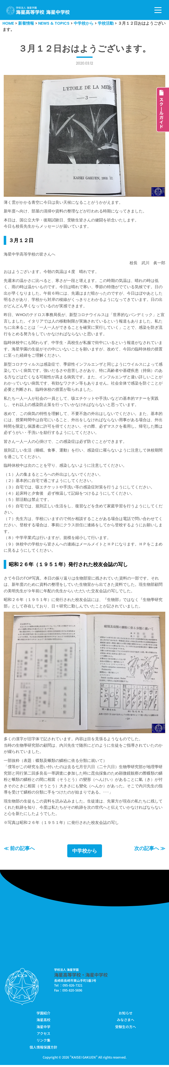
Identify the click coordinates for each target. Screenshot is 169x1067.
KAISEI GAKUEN (83, 1059)
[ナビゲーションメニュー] (158, 10)
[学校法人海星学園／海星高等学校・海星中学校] (38, 10)
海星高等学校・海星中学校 (81, 976)
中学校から (84, 853)
